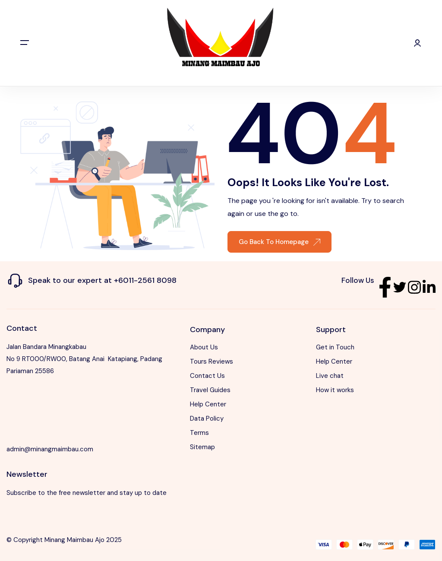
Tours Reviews (211, 361)
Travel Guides (210, 390)
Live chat (330, 375)
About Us (204, 347)
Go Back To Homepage (279, 242)
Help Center (208, 404)
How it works (335, 390)
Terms (199, 432)
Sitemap (202, 447)
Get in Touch (335, 347)
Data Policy (207, 418)
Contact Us (207, 375)
